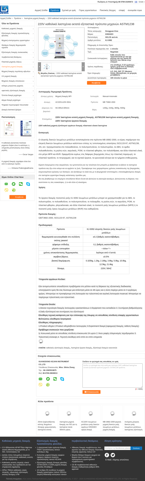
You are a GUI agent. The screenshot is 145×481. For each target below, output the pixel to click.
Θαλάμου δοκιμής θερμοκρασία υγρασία (14, 46)
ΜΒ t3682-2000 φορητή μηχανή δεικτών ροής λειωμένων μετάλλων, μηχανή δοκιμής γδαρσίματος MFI (112, 427)
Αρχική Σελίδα (41, 10)
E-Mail (108, 460)
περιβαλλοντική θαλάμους (11, 57)
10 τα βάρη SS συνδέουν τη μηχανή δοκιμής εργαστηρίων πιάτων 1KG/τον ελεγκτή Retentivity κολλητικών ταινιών (52, 472)
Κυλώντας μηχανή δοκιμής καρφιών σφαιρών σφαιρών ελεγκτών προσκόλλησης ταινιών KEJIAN (50, 457)
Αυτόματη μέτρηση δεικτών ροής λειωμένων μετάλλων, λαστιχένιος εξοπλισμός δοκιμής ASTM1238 (134, 427)
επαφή (122, 10)
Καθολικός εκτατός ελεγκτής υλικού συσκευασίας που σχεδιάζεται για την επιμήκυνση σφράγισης (16, 465)
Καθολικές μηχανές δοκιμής (12, 29)
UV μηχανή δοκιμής (9, 76)
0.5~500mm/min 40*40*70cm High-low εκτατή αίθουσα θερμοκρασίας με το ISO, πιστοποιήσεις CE (17, 450)
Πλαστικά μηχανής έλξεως (12, 62)
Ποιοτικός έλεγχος (108, 10)
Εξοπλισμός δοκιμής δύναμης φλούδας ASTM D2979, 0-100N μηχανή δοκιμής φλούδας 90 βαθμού (52, 465)
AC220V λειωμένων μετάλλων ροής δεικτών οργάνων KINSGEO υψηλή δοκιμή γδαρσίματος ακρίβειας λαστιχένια (90, 428)
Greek (142, 2)
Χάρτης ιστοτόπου (121, 460)
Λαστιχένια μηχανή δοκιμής (34, 18)
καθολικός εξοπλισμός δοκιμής (58, 348)
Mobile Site (109, 463)
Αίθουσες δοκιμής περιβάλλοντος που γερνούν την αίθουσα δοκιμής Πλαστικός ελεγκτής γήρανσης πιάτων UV (87, 450)
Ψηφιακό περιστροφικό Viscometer (15, 105)
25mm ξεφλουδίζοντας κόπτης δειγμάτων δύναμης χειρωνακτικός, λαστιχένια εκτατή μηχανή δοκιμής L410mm (47, 428)
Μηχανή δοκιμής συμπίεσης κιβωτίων (16, 71)
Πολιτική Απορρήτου (13, 479)
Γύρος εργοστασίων (88, 10)
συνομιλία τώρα (135, 10)
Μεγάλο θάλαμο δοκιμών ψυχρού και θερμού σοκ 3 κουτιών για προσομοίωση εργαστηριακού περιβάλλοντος (86, 458)
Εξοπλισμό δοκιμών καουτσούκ (105, 348)
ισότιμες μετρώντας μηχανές (12, 86)
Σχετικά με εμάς (69, 10)
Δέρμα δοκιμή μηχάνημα (11, 100)
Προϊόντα (54, 10)
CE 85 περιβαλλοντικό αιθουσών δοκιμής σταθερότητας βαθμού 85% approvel (85, 467)
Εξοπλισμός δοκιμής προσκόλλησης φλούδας (15, 34)
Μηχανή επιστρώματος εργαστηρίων (16, 40)
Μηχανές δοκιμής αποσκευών (13, 81)
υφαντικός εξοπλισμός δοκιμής (13, 91)
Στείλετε (136, 448)
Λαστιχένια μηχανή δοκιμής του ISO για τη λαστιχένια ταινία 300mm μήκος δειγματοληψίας (68, 427)
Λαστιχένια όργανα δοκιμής (81, 348)
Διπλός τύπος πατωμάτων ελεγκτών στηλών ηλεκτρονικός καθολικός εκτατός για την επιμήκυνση (17, 457)
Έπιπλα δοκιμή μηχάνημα (11, 95)
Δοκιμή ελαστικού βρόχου (11, 110)
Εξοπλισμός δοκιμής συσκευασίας (15, 52)
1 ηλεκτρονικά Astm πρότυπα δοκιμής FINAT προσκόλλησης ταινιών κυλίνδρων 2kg (51, 450)
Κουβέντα (98, 82)
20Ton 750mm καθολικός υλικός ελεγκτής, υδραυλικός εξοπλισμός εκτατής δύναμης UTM (15, 472)
